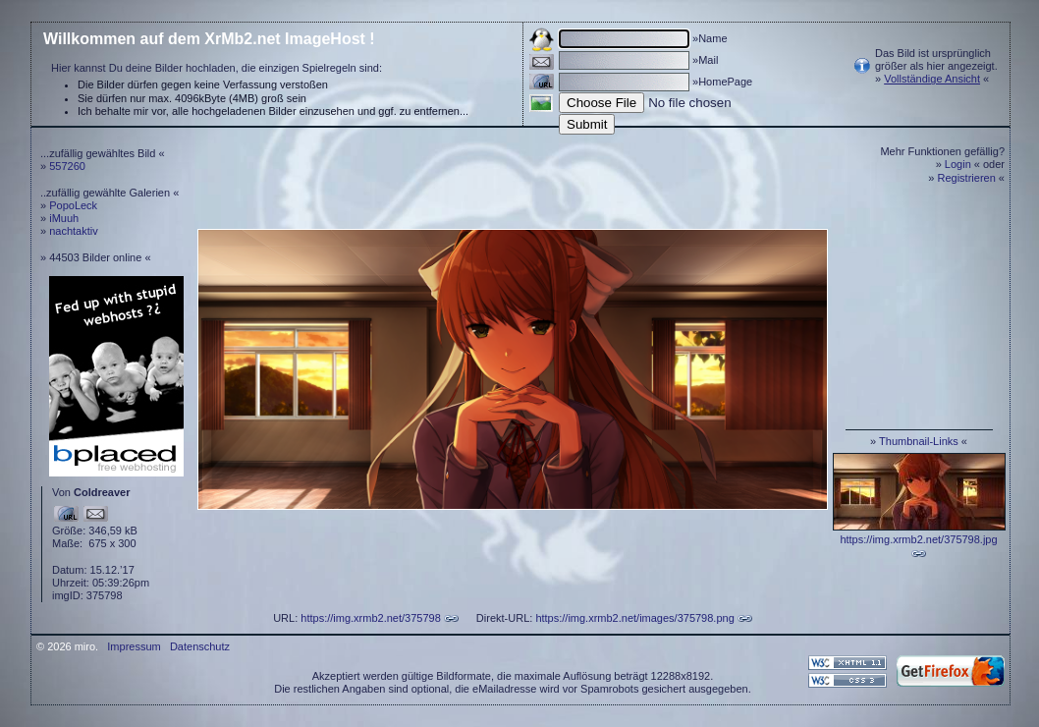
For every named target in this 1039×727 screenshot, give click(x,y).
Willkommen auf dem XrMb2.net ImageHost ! (209, 38)
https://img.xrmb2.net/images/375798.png (634, 618)
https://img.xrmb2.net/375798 (370, 618)
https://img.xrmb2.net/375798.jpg (918, 539)
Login (958, 164)
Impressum (133, 646)
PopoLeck (73, 205)
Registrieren (967, 178)
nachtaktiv (73, 231)
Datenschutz (200, 646)
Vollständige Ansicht (932, 78)
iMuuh (64, 218)
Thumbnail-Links (918, 441)
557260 (67, 166)
